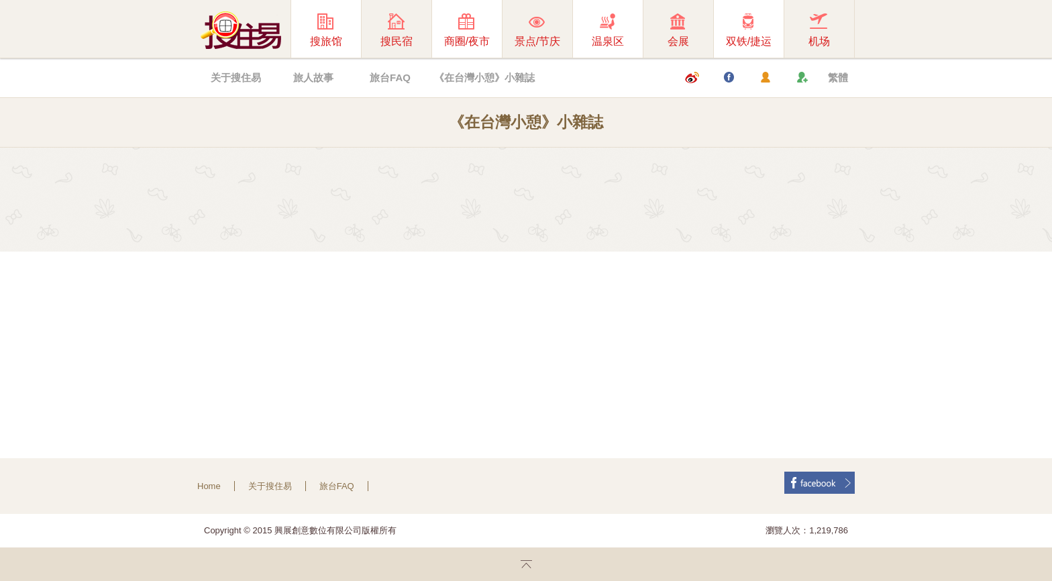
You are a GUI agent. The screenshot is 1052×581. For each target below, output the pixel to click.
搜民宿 (387, 30)
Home (209, 486)
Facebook (728, 77)
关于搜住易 (236, 77)
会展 (669, 30)
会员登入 (765, 77)
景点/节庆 (531, 30)
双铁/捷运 (743, 30)
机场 (810, 30)
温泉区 (599, 30)
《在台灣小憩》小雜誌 (484, 77)
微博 (691, 77)
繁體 (838, 77)
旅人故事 (313, 77)
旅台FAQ (390, 77)
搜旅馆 (317, 30)
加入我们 (802, 77)
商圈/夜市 (461, 30)
